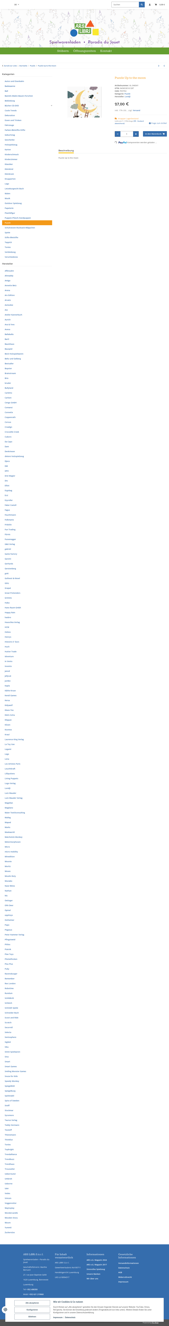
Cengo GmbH (11, 402)
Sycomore (9, 1115)
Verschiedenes (11, 257)
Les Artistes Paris (12, 764)
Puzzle (127, 93)
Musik (7, 198)
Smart (7, 1061)
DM (6, 466)
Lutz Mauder (10, 793)
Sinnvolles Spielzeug (96, 1269)
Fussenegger (10, 539)
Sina (7, 1056)
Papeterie (9, 208)
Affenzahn (9, 271)
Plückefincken (11, 959)
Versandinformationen (128, 1263)
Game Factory (11, 554)
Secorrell (9, 1027)
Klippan (8, 720)
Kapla (7, 685)
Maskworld (10, 832)
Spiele (7, 232)
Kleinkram (9, 174)
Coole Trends (11, 110)
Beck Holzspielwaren (14, 354)
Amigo (7, 280)
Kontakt (106, 51)
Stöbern (63, 51)
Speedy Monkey (12, 1081)
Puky (7, 969)
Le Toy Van (10, 744)
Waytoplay (9, 1208)
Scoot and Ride (11, 1017)
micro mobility (11, 851)
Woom (8, 1222)
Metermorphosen (13, 842)
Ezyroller (9, 500)
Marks (7, 827)
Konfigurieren (32, 1310)
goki (7, 573)
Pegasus (8, 930)
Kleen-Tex (9, 710)
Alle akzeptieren (32, 1303)
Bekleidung (10, 100)
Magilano (9, 807)
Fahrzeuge (9, 125)
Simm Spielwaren (12, 1052)
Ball (6, 91)
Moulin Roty (10, 876)
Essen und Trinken (13, 120)
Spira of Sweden (12, 1100)
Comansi (9, 407)
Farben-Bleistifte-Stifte (15, 130)
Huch (7, 646)
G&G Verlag (10, 544)
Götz (7, 583)
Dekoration (10, 115)
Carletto (8, 393)
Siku (7, 1047)
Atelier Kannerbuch (13, 314)
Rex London (10, 983)
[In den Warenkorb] (60, 74)
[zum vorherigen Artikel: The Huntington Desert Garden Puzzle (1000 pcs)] (164, 66)
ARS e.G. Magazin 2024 (97, 1260)
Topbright (9, 1149)
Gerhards (9, 563)
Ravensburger (11, 973)
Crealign (8, 427)
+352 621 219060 (36, 1294)
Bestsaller (9, 363)
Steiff (7, 1105)
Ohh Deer (9, 905)
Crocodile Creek (12, 432)
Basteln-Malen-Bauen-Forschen (19, 96)
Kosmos (8, 729)
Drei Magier (10, 476)
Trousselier (10, 1169)
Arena (7, 290)
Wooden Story (11, 1218)
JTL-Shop (155, 1323)
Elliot (7, 485)
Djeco (7, 461)
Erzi (6, 495)
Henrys (8, 637)
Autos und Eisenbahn (14, 81)
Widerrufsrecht (125, 1277)
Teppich (8, 242)
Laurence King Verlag (14, 739)
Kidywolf (9, 705)
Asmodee (9, 305)
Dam (7, 446)
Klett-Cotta (10, 715)
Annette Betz (11, 285)
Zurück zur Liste (10, 66)
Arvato (8, 300)
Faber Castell (10, 505)
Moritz (8, 866)
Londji (7, 788)
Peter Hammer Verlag (14, 934)
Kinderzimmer (11, 159)
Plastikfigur (10, 213)
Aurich (8, 319)
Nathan (8, 890)
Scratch (8, 1022)
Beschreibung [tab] (66, 150)
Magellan (9, 803)
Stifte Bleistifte (11, 237)
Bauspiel (8, 349)
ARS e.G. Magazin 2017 (97, 1264)
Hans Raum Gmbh (13, 607)
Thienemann (10, 1135)
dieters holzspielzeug (14, 456)
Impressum (123, 1281)
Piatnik (8, 949)
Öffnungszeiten (84, 51)
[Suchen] (125, 4)
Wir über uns (92, 1278)
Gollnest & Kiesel (12, 578)
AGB (120, 1272)
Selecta (8, 1032)
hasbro (8, 617)
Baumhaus (9, 344)
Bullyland (9, 388)
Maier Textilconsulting (15, 812)
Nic (6, 895)
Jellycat (8, 676)
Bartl (7, 339)
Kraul (7, 734)
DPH (7, 471)
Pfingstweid (10, 939)
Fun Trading (10, 529)
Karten (8, 149)
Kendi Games (11, 695)
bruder (8, 383)
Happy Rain (10, 612)
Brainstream (10, 373)
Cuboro (8, 436)
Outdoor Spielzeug (13, 203)
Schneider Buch (12, 1012)
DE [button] (15, 4)
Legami (8, 749)
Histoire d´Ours (12, 642)
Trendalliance (11, 1154)
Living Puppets (11, 778)
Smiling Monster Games (15, 1071)
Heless (8, 632)
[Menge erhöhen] (136, 134)
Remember (10, 978)
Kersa (7, 700)
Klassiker (9, 164)
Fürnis (7, 534)
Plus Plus (9, 964)
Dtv (6, 480)
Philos (7, 944)
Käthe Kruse (10, 690)
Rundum (8, 993)
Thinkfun (9, 1139)
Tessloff (8, 1130)
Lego (7, 183)
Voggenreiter (11, 1203)
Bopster (8, 368)
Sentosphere (10, 1037)
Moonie (8, 861)
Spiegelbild (10, 1086)
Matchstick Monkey (13, 837)
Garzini (8, 559)
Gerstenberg (10, 568)
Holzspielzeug (11, 144)
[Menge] (126, 134)
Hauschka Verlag (12, 622)
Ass (6, 310)
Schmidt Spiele (11, 1008)
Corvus (8, 422)
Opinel (8, 910)
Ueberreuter (10, 1174)
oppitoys (9, 915)
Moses (8, 871)
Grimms (8, 598)
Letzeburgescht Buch (14, 188)
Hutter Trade (11, 651)
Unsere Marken (93, 1274)
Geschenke (10, 140)
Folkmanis (9, 519)
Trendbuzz (9, 1159)
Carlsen (8, 397)
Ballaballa (9, 334)
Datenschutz (124, 1268)
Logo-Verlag (10, 783)
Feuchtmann (10, 515)
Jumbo (8, 681)
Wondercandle (11, 1213)
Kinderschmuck (12, 154)
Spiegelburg (10, 1091)
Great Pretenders (12, 593)
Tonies (8, 247)
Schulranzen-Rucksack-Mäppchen (20, 227)
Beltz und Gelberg (13, 358)
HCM (7, 627)
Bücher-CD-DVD (12, 105)
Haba (7, 602)
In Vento (8, 661)
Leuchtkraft (10, 768)
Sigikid (8, 1042)
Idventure (9, 656)
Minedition (10, 856)
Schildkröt (9, 998)
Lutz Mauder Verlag (13, 798)
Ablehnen (32, 1317)
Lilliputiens (10, 773)
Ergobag (8, 490)
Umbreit (8, 1178)
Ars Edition (10, 295)
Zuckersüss (10, 1232)
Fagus (7, 510)
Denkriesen (10, 451)
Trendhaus (9, 1164)
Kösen (7, 724)
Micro (7, 847)
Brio (6, 378)
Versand (136, 110)
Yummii (8, 1227)
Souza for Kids (11, 1076)
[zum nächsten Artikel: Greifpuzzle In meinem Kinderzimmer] (158, 66)
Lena (7, 759)
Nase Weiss (10, 886)
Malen (7, 193)
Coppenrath (10, 417)
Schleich (8, 1003)
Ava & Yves (10, 324)
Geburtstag (10, 135)
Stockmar (9, 1110)
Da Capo (8, 441)
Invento (8, 666)
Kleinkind (9, 169)
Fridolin (8, 524)
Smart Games (11, 1066)
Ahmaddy (9, 275)
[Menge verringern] (117, 134)
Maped (8, 822)
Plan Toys (9, 954)
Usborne (8, 1183)
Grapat (8, 588)
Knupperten (10, 179)
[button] (150, 4)
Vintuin (8, 1198)
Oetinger (9, 900)
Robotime (9, 988)
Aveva (7, 329)
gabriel (8, 549)
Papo (7, 925)
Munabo (8, 881)
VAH (7, 1188)
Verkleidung (10, 252)
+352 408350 (31, 1289)
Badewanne (10, 86)
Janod (7, 671)
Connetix (9, 412)
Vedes (7, 1193)
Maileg (8, 817)
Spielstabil (9, 1095)
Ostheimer (9, 920)
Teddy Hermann (12, 1125)
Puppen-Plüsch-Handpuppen (18, 218)
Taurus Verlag (11, 1120)
